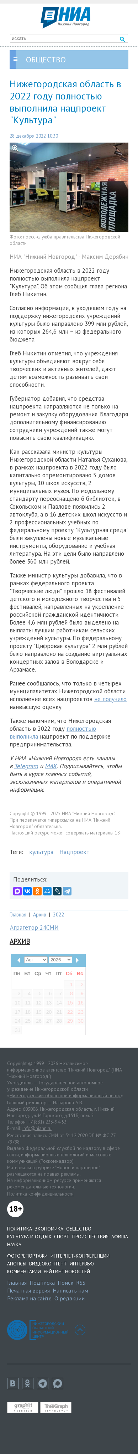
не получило (110, 699)
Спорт (61, 1236)
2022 (58, 914)
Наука (14, 1244)
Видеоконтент (48, 1263)
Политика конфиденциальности (40, 1194)
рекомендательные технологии (40, 1186)
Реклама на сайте (29, 1298)
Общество (78, 1229)
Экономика (49, 1229)
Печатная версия (28, 1290)
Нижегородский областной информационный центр (65, 1095)
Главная (18, 914)
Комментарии (24, 1271)
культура (41, 852)
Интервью (82, 1263)
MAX (51, 766)
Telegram (26, 766)
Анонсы (16, 1263)
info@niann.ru (37, 1128)
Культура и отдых (29, 1236)
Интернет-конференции (80, 1256)
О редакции (69, 1298)
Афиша (119, 1236)
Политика (19, 1229)
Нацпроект (74, 852)
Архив (39, 914)
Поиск (65, 1282)
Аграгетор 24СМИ (34, 927)
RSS (80, 1282)
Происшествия (90, 1236)
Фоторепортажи (27, 1256)
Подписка (42, 1282)
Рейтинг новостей (67, 1271)
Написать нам (70, 1290)
